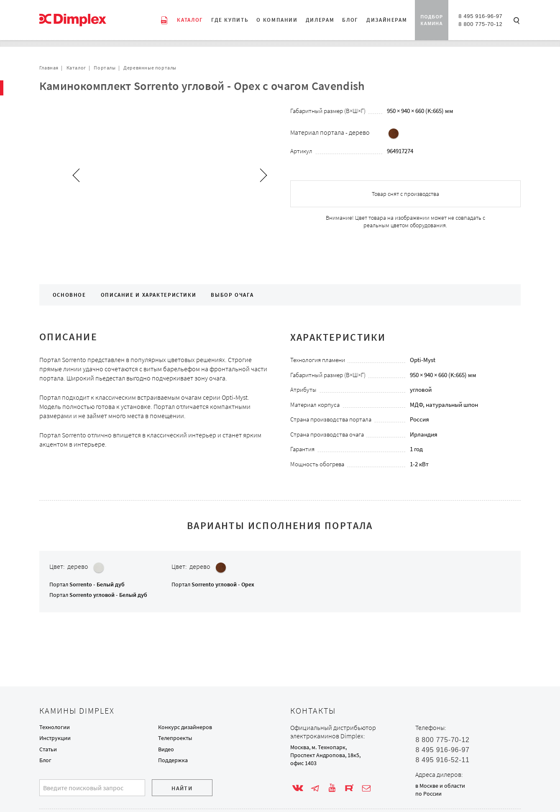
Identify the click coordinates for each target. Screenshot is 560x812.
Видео (166, 749)
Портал (87, 584)
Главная (49, 67)
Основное (69, 294)
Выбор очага (232, 294)
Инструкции (55, 738)
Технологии (54, 727)
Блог (45, 760)
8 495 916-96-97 (480, 16)
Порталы (104, 67)
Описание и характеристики (149, 294)
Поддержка (173, 760)
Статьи (48, 749)
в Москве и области (440, 785)
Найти (181, 788)
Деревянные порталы (149, 67)
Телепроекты (175, 738)
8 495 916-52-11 (442, 760)
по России (428, 793)
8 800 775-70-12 (480, 24)
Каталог (76, 67)
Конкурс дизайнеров (185, 727)
